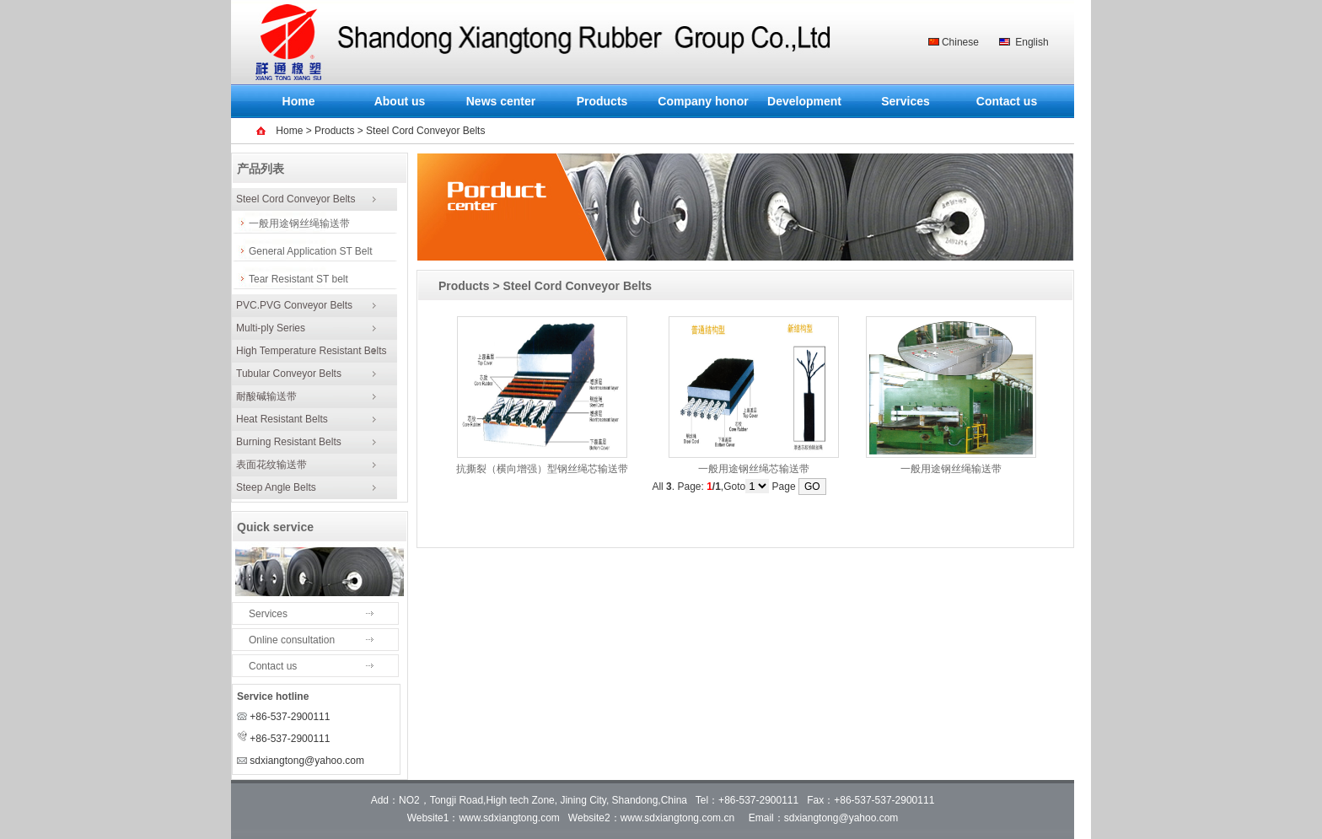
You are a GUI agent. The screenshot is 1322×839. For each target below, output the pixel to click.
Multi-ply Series (270, 328)
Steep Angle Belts (276, 487)
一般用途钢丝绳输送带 (299, 223)
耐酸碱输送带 (266, 396)
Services (905, 101)
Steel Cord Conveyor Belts (295, 199)
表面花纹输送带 (271, 465)
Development (804, 101)
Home (298, 101)
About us (400, 101)
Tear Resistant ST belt (298, 279)
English (1031, 42)
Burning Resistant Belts (288, 442)
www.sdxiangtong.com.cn (677, 818)
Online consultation (292, 640)
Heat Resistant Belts (282, 419)
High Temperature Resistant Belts (311, 351)
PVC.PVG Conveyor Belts (294, 305)
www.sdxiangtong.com (509, 818)
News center (500, 101)
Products (602, 101)
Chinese (960, 42)
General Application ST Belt (311, 251)
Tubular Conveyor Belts (288, 373)
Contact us (1006, 101)
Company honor (703, 101)
